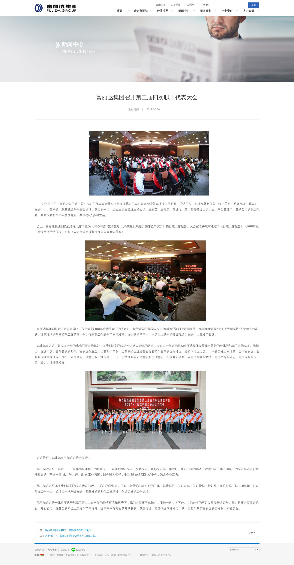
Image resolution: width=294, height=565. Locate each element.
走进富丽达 (141, 10)
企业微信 (80, 549)
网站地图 (52, 549)
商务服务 (205, 10)
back (252, 532)
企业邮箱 (160, 4)
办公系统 (175, 4)
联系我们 (191, 4)
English (206, 4)
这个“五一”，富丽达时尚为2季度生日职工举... (71, 535)
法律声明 (39, 549)
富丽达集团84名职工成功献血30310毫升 (68, 530)
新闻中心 (184, 10)
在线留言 (65, 549)
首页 (119, 10)
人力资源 (248, 10)
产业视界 (162, 10)
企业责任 (227, 10)
